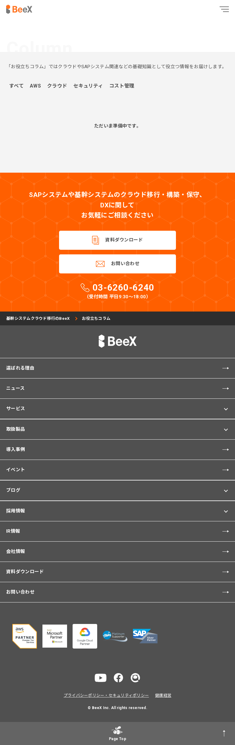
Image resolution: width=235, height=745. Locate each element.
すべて (16, 86)
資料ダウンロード (124, 240)
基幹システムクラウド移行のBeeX (38, 318)
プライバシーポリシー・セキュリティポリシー (106, 695)
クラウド (57, 86)
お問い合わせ (125, 263)
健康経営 (163, 695)
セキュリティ (88, 86)
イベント (15, 469)
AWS (35, 86)
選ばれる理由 (20, 368)
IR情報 (13, 531)
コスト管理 (121, 86)
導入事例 (15, 449)
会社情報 (15, 551)
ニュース (15, 388)
